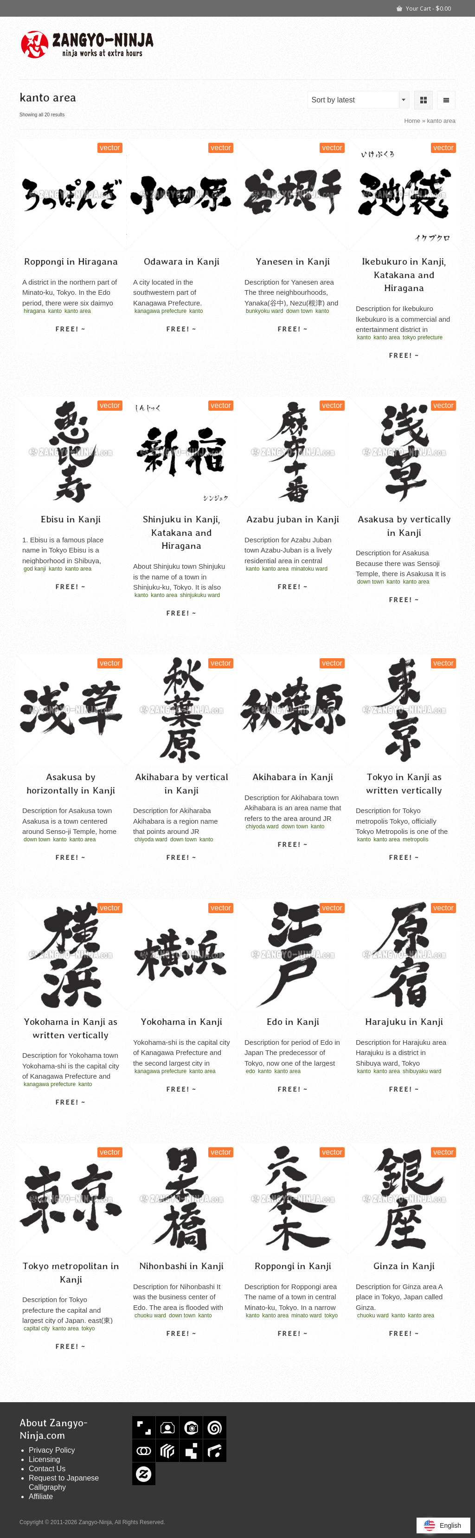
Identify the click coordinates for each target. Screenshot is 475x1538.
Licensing (44, 1459)
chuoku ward (150, 1315)
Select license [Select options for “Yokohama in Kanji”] (181, 1105)
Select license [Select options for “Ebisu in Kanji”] (70, 603)
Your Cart (424, 8)
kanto (55, 311)
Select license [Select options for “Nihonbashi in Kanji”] (181, 1350)
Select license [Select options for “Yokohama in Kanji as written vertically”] (70, 1118)
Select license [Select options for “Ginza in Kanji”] (404, 1350)
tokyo (88, 1328)
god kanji (35, 569)
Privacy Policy (52, 1450)
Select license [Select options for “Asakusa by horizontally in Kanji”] (70, 873)
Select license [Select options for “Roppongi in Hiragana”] (70, 345)
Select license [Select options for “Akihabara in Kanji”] (292, 860)
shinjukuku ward (200, 595)
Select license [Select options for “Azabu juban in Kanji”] (292, 603)
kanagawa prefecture (160, 311)
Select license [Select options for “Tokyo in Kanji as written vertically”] (404, 873)
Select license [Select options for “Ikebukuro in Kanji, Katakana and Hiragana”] (404, 371)
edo (250, 1071)
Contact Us (47, 1469)
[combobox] (359, 99)
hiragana (34, 311)
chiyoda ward (151, 839)
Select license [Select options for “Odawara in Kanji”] (181, 345)
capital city (37, 1328)
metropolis (415, 839)
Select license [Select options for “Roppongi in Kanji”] (292, 1350)
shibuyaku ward (422, 1071)
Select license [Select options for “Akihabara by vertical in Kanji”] (181, 873)
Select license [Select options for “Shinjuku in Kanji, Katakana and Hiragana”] (181, 629)
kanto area (77, 311)
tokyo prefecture (423, 337)
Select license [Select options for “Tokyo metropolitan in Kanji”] (70, 1362)
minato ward (306, 1315)
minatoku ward (309, 569)
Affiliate (41, 1496)
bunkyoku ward (264, 311)
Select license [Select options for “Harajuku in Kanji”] (404, 1105)
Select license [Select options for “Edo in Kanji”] (292, 1105)
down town (299, 311)
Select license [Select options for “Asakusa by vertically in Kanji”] (404, 616)
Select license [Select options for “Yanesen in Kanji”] (292, 345)
